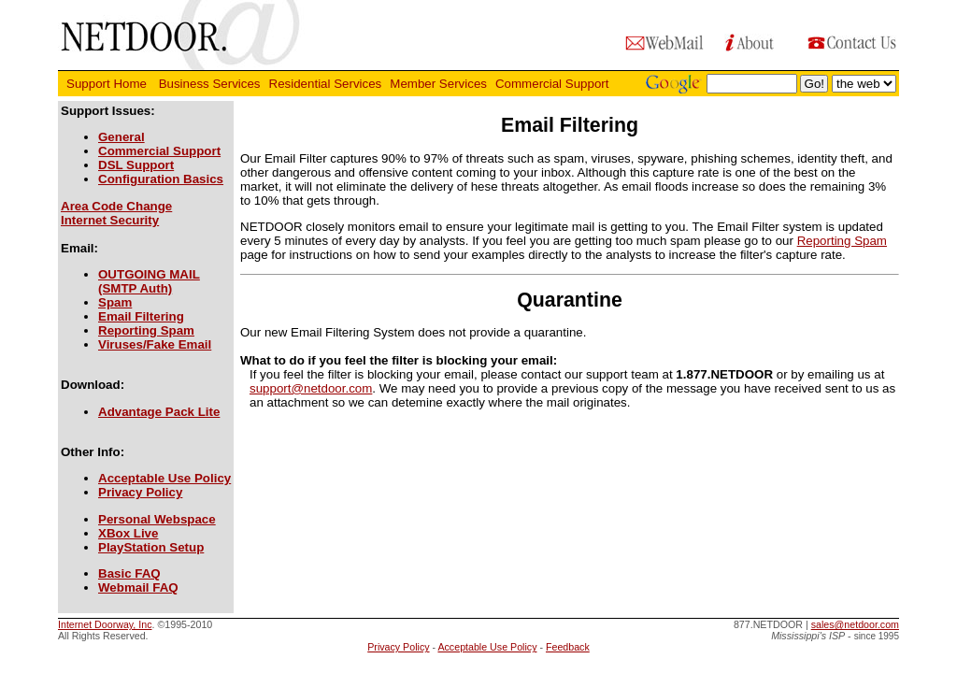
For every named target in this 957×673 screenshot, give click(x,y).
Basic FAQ (129, 573)
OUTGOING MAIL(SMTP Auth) (149, 281)
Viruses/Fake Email (154, 344)
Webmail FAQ (138, 587)
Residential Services (325, 84)
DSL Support (136, 165)
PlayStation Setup (151, 547)
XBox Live (128, 533)
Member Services (438, 84)
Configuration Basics (160, 179)
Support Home (108, 84)
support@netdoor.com (311, 388)
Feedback (568, 646)
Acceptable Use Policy (164, 478)
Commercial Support (553, 84)
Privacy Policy (140, 492)
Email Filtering (141, 316)
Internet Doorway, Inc (105, 624)
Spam (115, 302)
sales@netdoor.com (855, 624)
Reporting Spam (146, 330)
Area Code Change (116, 206)
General (121, 137)
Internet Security (110, 220)
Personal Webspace (157, 519)
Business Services (210, 84)
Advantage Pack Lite (159, 412)
